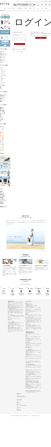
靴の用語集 (1, 197)
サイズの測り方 (2, 199)
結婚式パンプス (2, 107)
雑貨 (30, 8)
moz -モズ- (1, 62)
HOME (1, 10)
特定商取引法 (2, 202)
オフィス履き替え (2, 111)
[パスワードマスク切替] (24, 40)
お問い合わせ (36, 1)
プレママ (1, 117)
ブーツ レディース (3, 70)
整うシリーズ (2, 100)
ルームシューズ (2, 82)
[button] (19, 52)
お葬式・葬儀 (2, 110)
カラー (42, 8)
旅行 (0, 116)
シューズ (9, 8)
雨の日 (1, 114)
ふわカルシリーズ (2, 97)
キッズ (1, 81)
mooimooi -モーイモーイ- (4, 54)
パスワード (16, 38)
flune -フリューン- (2, 57)
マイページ (22, 1)
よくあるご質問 (2, 196)
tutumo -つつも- (2, 56)
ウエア (1, 88)
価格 (46, 8)
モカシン (2, 77)
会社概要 (1, 191)
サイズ (38, 8)
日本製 (1, 101)
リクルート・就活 (2, 113)
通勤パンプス (2, 108)
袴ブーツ (1, 120)
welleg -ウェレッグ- (3, 53)
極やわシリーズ (2, 98)
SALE (14, 8)
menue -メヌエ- (2, 51)
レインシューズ (2, 74)
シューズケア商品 (19, 8)
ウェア (34, 8)
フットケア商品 (2, 85)
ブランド (5, 8)
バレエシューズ (2, 73)
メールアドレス (16, 35)
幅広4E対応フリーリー (3, 95)
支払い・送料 (2, 193)
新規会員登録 (26, 1)
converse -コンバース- (3, 60)
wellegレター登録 (31, 1)
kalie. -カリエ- (2, 59)
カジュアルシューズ (3, 78)
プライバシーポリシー (3, 200)
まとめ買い (1, 119)
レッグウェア (25, 8)
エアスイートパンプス (3, 94)
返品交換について (2, 194)
